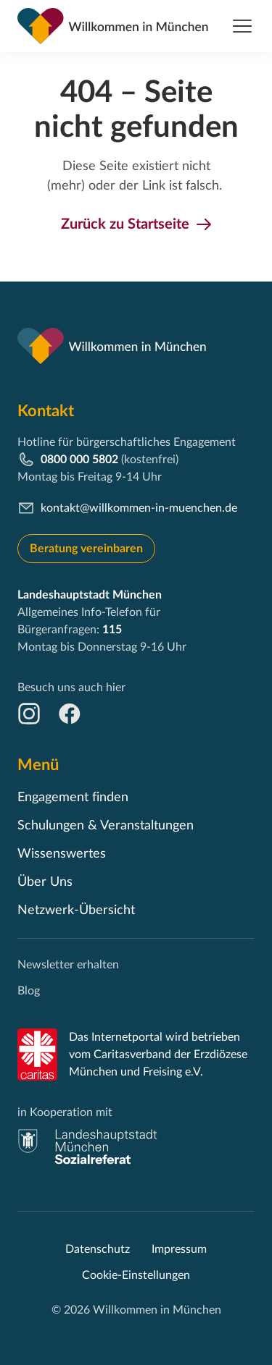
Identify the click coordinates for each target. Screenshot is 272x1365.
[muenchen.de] (87, 1146)
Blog (28, 991)
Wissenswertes (61, 854)
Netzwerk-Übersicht (76, 910)
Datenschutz (97, 1249)
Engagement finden (72, 797)
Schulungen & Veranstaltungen (105, 825)
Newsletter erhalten (68, 965)
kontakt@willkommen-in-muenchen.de (139, 508)
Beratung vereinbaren (86, 548)
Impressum (179, 1249)
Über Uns (45, 882)
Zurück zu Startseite (125, 224)
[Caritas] (37, 1054)
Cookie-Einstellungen (136, 1275)
